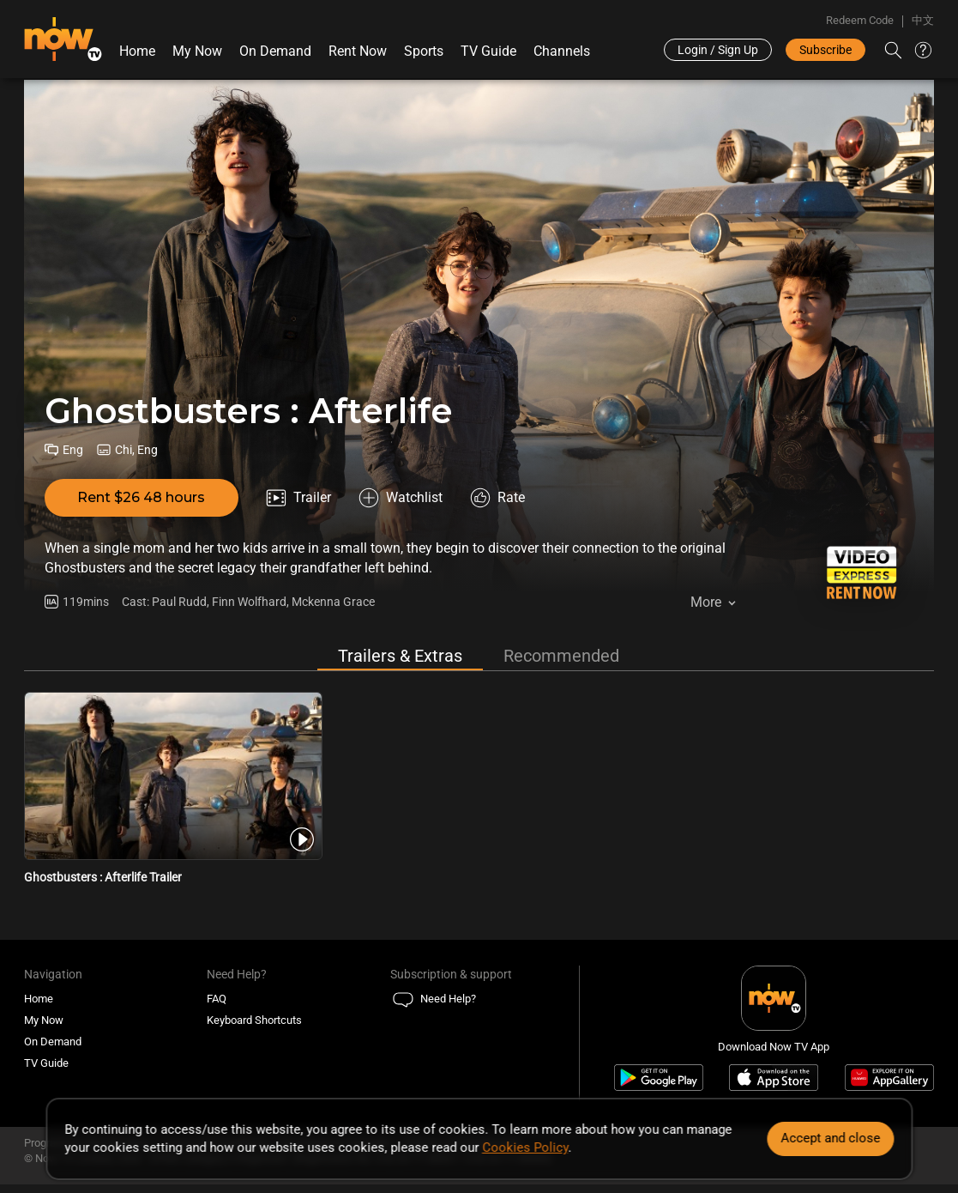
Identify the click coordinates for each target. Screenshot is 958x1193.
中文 (923, 20)
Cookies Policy (525, 1147)
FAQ (216, 998)
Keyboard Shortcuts (254, 1020)
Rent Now (357, 51)
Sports (423, 51)
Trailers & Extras (400, 655)
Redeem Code (860, 20)
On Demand (275, 51)
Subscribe (825, 50)
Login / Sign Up (718, 50)
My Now (197, 51)
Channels (561, 51)
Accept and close (830, 1138)
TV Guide (488, 51)
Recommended (561, 655)
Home (137, 51)
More (705, 602)
